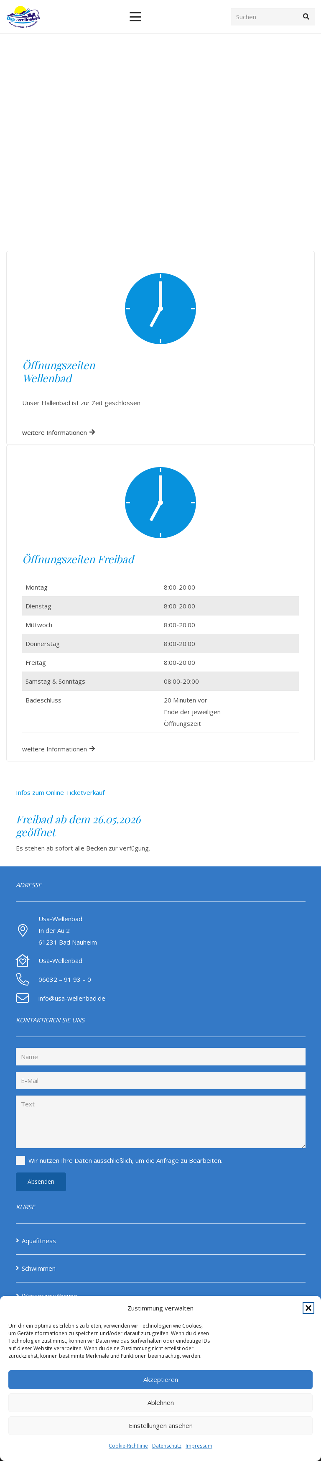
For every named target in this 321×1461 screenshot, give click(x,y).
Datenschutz (166, 1445)
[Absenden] (41, 1181)
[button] (308, 1308)
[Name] (161, 1056)
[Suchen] (273, 17)
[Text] (161, 1122)
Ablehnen (161, 1402)
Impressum (199, 1445)
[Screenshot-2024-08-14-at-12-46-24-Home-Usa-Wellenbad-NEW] (23, 17)
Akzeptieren (160, 1379)
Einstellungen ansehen (161, 1425)
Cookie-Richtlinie (128, 1445)
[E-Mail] (161, 1080)
